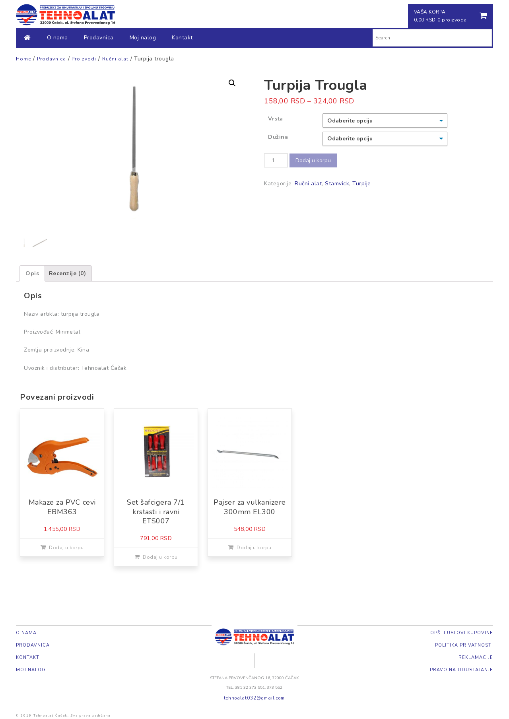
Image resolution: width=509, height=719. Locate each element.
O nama (57, 37)
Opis (32, 273)
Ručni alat (308, 183)
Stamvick (337, 183)
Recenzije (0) (67, 273)
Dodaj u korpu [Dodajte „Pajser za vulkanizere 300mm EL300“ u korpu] (254, 547)
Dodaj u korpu (313, 160)
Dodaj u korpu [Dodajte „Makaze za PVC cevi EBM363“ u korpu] (66, 547)
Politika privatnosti (464, 645)
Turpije (361, 183)
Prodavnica (99, 37)
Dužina (278, 137)
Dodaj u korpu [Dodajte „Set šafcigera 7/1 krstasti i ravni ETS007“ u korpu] (160, 557)
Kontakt (182, 37)
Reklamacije (475, 658)
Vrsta (275, 118)
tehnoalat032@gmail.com (254, 698)
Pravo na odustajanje (461, 670)
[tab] (32, 273)
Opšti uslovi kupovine (461, 633)
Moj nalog (143, 37)
